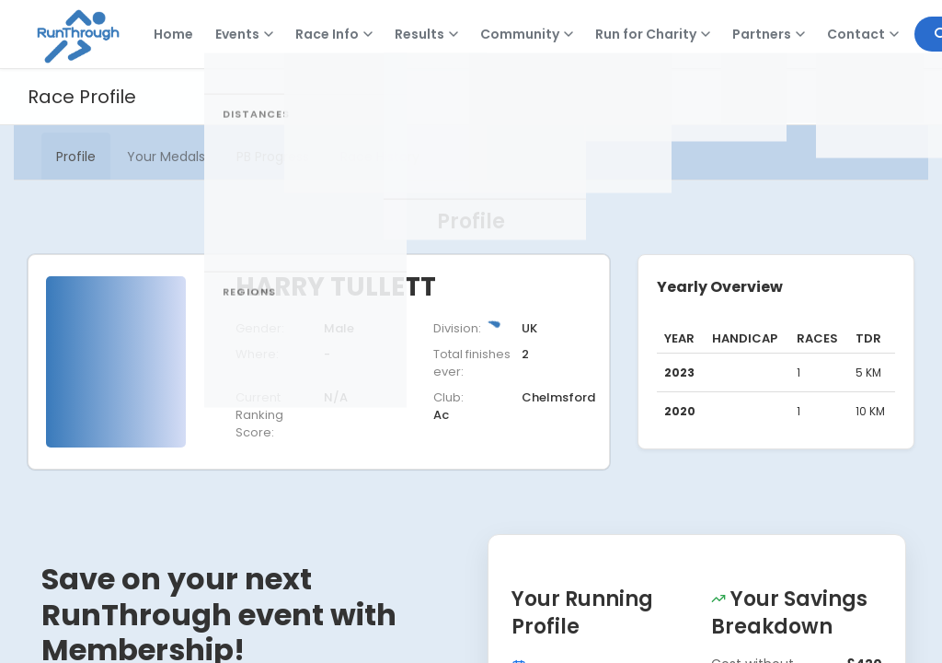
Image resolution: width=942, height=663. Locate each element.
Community (526, 34)
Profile (76, 156)
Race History (379, 156)
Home (173, 34)
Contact (863, 34)
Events (244, 34)
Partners (768, 34)
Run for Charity (652, 34)
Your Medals (166, 156)
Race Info (334, 34)
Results (426, 34)
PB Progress (272, 156)
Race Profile (82, 97)
